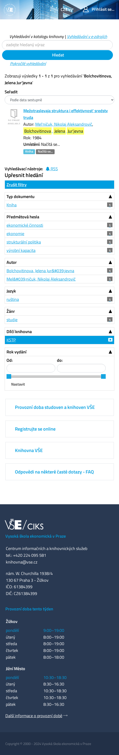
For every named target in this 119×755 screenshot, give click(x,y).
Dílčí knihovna (19, 331)
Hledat (57, 55)
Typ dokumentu (21, 196)
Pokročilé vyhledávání (28, 63)
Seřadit (11, 92)
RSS (52, 169)
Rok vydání (16, 352)
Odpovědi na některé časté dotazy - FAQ (54, 471)
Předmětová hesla (23, 217)
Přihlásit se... (98, 9)
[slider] (9, 376)
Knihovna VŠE (29, 450)
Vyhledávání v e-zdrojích (87, 36)
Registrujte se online (35, 428)
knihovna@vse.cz (21, 562)
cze (65, 9)
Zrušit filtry (17, 184)
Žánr (11, 311)
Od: (10, 360)
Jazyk (11, 291)
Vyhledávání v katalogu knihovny (36, 36)
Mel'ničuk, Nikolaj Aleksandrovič (63, 124)
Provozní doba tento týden (29, 609)
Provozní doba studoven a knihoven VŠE (55, 407)
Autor (12, 262)
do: (60, 360)
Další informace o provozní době (33, 716)
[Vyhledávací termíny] (57, 45)
